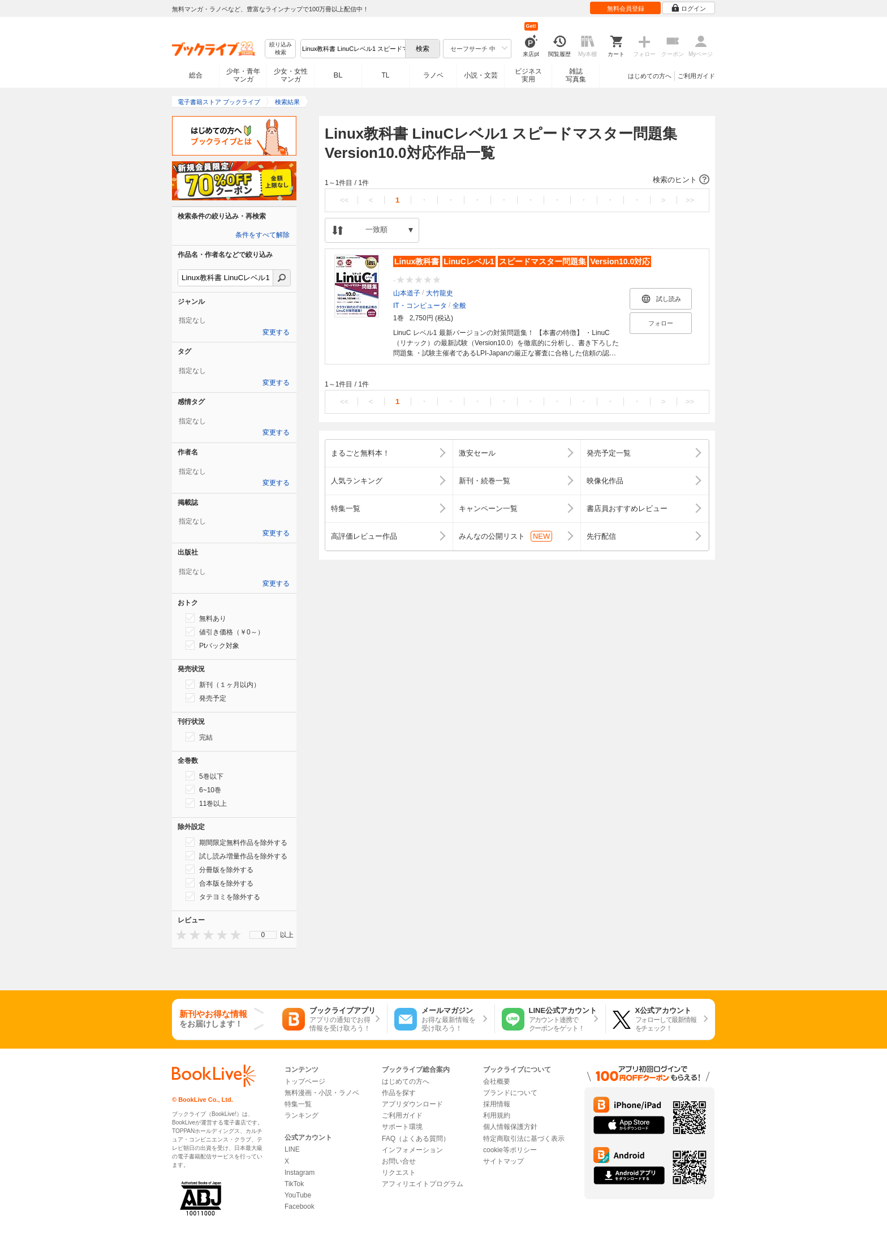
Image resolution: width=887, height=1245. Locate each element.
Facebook (300, 1206)
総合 (196, 75)
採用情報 (496, 1104)
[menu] (263, 935)
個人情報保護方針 (510, 1127)
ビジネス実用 (528, 75)
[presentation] (179, 934)
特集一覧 (298, 1104)
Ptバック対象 (212, 645)
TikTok (294, 1184)
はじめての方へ (649, 75)
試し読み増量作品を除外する (236, 855)
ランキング (301, 1115)
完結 (199, 736)
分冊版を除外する (219, 869)
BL (338, 75)
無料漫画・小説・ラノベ (322, 1093)
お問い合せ (399, 1161)
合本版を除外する (219, 882)
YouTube (298, 1195)
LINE (292, 1149)
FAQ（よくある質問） (416, 1139)
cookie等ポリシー (510, 1150)
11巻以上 (206, 803)
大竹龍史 (439, 293)
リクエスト (399, 1173)
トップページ (305, 1081)
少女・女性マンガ (291, 75)
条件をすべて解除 (262, 235)
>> (690, 200)
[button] (517, 180)
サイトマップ (503, 1161)
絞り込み (280, 49)
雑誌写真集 (576, 75)
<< (344, 200)
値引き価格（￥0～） (225, 631)
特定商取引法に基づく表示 (524, 1139)
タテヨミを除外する (223, 896)
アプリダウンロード (412, 1104)
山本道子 (406, 293)
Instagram (300, 1173)
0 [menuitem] (263, 935)
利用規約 (496, 1115)
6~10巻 (203, 789)
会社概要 (496, 1081)
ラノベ (433, 75)
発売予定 (206, 697)
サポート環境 (402, 1127)
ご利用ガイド (696, 75)
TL (385, 75)
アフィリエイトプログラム (422, 1184)
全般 (459, 306)
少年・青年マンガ (243, 75)
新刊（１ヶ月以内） (223, 684)
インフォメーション (412, 1150)
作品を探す (399, 1093)
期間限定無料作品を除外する (236, 842)
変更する (276, 332)
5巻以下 (204, 775)
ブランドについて (510, 1093)
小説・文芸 (481, 75)
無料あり (206, 617)
